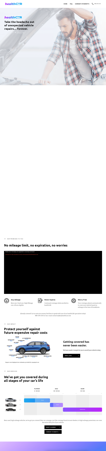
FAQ (71, 4)
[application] (53, 272)
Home (65, 4)
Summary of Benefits (82, 4)
